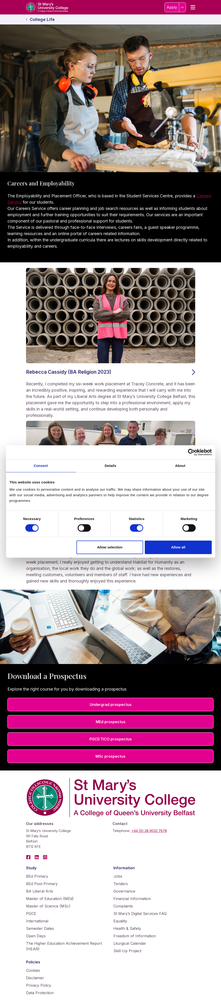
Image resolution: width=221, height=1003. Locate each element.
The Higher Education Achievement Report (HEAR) (64, 946)
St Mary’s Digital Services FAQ (140, 913)
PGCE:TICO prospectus (110, 739)
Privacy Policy (38, 985)
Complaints (123, 906)
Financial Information (132, 898)
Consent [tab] (41, 466)
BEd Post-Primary (42, 883)
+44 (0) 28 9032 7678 (149, 830)
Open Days (36, 936)
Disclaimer (35, 978)
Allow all (178, 547)
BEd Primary (37, 876)
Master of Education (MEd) (50, 898)
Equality (120, 921)
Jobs (117, 876)
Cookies (33, 970)
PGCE (31, 913)
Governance (124, 891)
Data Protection (40, 992)
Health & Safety (127, 928)
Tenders (120, 883)
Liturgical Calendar (129, 943)
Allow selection (109, 547)
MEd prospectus (110, 721)
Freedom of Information (134, 936)
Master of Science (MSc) (48, 906)
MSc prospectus (110, 756)
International (37, 921)
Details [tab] (110, 466)
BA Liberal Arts (39, 891)
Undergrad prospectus (111, 704)
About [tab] (180, 466)
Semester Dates (40, 928)
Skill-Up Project (127, 950)
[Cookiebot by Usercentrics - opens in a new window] (191, 452)
